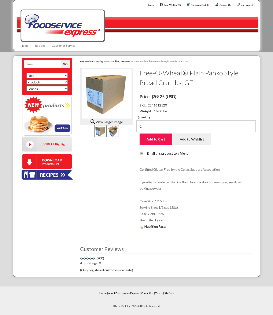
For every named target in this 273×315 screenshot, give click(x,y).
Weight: (146, 111)
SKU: (144, 105)
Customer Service (63, 45)
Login (151, 5)
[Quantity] (196, 126)
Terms (159, 293)
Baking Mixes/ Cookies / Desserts (113, 61)
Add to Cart (156, 139)
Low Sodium (86, 61)
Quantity (143, 117)
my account (247, 5)
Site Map (169, 293)
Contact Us (225, 5)
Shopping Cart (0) (200, 5)
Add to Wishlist (192, 139)
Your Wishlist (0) (172, 5)
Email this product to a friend (167, 153)
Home (25, 45)
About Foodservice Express (123, 293)
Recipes (40, 45)
